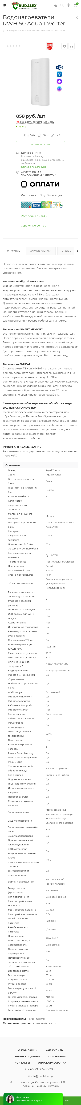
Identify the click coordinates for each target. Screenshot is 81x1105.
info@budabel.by (42, 1076)
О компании (28, 1050)
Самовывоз (57, 1056)
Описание (13, 251)
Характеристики (40, 251)
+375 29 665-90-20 (40, 1069)
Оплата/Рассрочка (52, 1062)
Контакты (22, 1062)
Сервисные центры (33, 225)
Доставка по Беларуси (33, 167)
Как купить (54, 1050)
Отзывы (67, 251)
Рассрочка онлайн (34, 216)
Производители (27, 1056)
